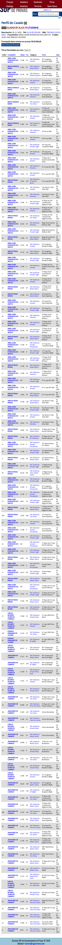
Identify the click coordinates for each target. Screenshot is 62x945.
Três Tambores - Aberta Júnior (35, 430)
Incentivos (24, 6)
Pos (27, 55)
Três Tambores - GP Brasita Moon (35, 181)
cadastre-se (47, 9)
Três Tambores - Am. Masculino (35, 884)
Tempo (22, 55)
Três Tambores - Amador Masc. (35, 616)
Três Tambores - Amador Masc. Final (35, 672)
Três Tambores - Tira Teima (35, 103)
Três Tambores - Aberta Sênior (35, 67)
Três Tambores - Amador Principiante (35, 345)
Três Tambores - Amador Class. (35, 893)
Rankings (9, 6)
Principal (10, 2)
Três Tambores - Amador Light (35, 145)
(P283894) (33, 27)
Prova (44, 55)
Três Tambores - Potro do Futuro (35, 705)
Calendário (24, 2)
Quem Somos (52, 6)
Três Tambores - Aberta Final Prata (35, 876)
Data (57, 55)
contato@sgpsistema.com (34, 943)
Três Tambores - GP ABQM (35, 640)
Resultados (38, 2)
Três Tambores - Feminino (35, 96)
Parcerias (38, 6)
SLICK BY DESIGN (33, 32)
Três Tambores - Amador (35, 60)
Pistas (52, 2)
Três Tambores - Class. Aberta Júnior (35, 473)
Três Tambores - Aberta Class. (35, 869)
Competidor (12, 55)
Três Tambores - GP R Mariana (35, 437)
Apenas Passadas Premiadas (11, 45)
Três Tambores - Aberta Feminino (35, 74)
